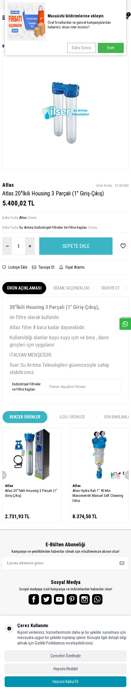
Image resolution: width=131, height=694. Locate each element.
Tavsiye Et (43, 267)
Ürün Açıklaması (24, 288)
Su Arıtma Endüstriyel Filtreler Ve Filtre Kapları (53, 227)
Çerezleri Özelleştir (65, 655)
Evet (110, 47)
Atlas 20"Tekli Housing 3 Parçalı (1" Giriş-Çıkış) (31, 493)
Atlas (8, 185)
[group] (65, 112)
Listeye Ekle (14, 267)
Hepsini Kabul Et (65, 681)
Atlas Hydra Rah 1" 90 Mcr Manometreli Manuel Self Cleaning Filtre (97, 495)
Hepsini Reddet (65, 668)
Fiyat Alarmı (72, 267)
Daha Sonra (81, 47)
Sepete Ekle (76, 246)
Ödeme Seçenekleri (71, 288)
